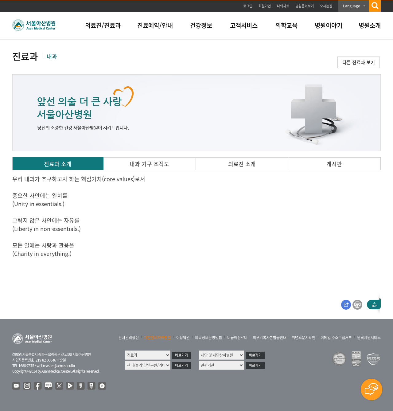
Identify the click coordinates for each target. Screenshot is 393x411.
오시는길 (326, 6)
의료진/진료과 (103, 25)
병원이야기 (328, 25)
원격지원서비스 (369, 337)
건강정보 (201, 25)
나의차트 (283, 6)
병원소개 (370, 25)
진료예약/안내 (155, 25)
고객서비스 (244, 25)
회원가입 (265, 6)
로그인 (247, 6)
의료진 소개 (242, 164)
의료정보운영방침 (208, 337)
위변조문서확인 (303, 337)
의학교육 (286, 25)
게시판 (334, 164)
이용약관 (183, 337)
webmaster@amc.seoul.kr (56, 365)
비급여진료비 (237, 337)
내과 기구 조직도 (149, 164)
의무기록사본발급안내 (269, 337)
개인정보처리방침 (157, 337)
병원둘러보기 (304, 6)
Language (351, 6)
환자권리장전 (129, 337)
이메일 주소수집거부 (336, 337)
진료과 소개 (58, 164)
